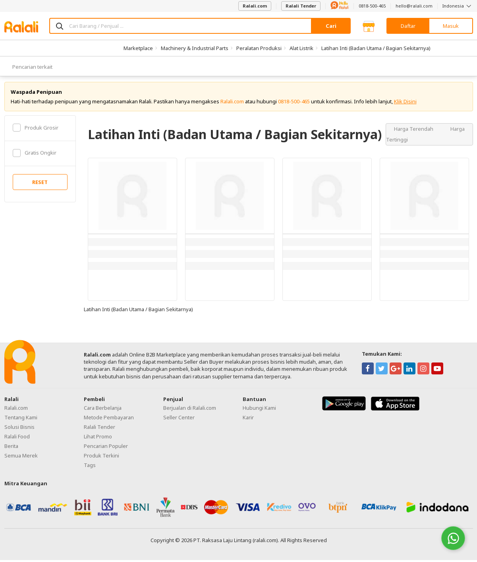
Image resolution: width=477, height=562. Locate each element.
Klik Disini (405, 103)
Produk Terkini (101, 457)
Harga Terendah (414, 130)
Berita (11, 448)
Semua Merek (21, 457)
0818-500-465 (372, 6)
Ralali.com (255, 6)
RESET (40, 184)
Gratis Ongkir (34, 155)
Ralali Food (17, 438)
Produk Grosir (35, 130)
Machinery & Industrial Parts (194, 48)
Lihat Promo (98, 438)
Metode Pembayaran (109, 419)
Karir (248, 419)
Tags (90, 467)
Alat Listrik (301, 48)
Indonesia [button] (457, 6)
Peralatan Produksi (259, 48)
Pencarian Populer (106, 448)
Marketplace (138, 48)
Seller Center (179, 419)
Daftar (408, 25)
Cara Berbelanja (103, 410)
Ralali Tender (301, 6)
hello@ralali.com (414, 6)
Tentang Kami (20, 419)
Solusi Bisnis (19, 429)
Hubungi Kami (259, 410)
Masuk (451, 25)
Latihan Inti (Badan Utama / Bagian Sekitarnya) (376, 48)
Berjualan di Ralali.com (189, 410)
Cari (331, 25)
